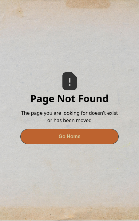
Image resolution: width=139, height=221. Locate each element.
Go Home (69, 136)
